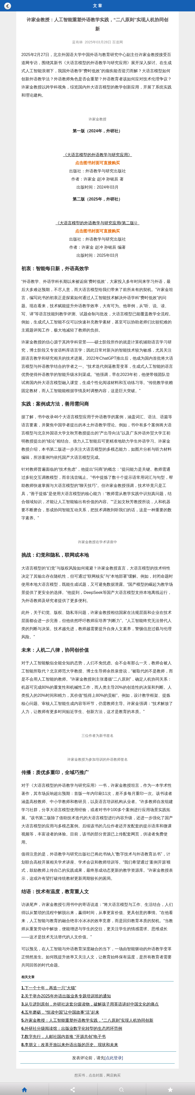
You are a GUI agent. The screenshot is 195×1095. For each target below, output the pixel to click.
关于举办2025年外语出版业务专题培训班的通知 (66, 996)
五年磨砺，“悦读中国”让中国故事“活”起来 (60, 1012)
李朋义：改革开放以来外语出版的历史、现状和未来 (69, 1045)
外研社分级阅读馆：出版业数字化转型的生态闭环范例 (71, 1028)
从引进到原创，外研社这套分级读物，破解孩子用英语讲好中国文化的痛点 (90, 1004)
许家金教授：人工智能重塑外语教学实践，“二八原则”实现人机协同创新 (87, 1020)
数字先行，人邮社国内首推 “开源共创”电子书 (63, 1036)
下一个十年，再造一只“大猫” (48, 988)
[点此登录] (114, 1058)
